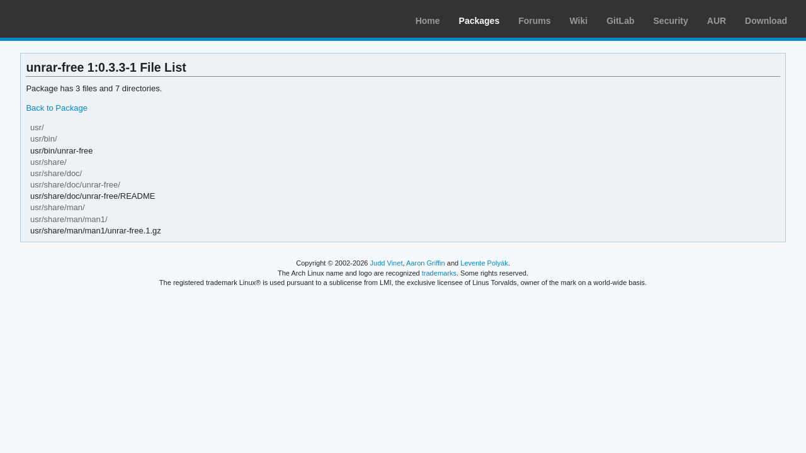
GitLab (620, 21)
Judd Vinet (386, 263)
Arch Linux (69, 18)
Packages (479, 21)
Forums (534, 21)
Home (428, 21)
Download (766, 21)
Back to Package (56, 108)
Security (671, 21)
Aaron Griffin (425, 263)
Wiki (579, 21)
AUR (716, 21)
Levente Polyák (484, 263)
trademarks (439, 273)
